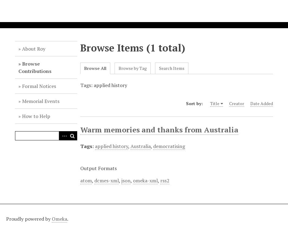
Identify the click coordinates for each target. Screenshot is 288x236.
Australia (141, 146)
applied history (111, 146)
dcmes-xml (106, 180)
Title (214, 103)
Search (72, 135)
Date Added (261, 103)
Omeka (59, 218)
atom (86, 180)
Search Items (171, 68)
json (126, 180)
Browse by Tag (133, 68)
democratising (169, 146)
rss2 (164, 180)
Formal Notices (39, 86)
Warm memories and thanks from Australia (159, 130)
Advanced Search (63, 135)
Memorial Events (40, 101)
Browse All (95, 68)
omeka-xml (145, 180)
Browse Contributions (34, 67)
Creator (236, 103)
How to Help (36, 116)
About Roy (33, 48)
